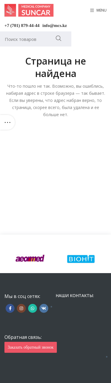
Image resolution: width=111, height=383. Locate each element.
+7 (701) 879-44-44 (22, 25)
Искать (58, 38)
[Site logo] (29, 10)
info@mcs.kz (54, 25)
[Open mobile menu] (98, 10)
